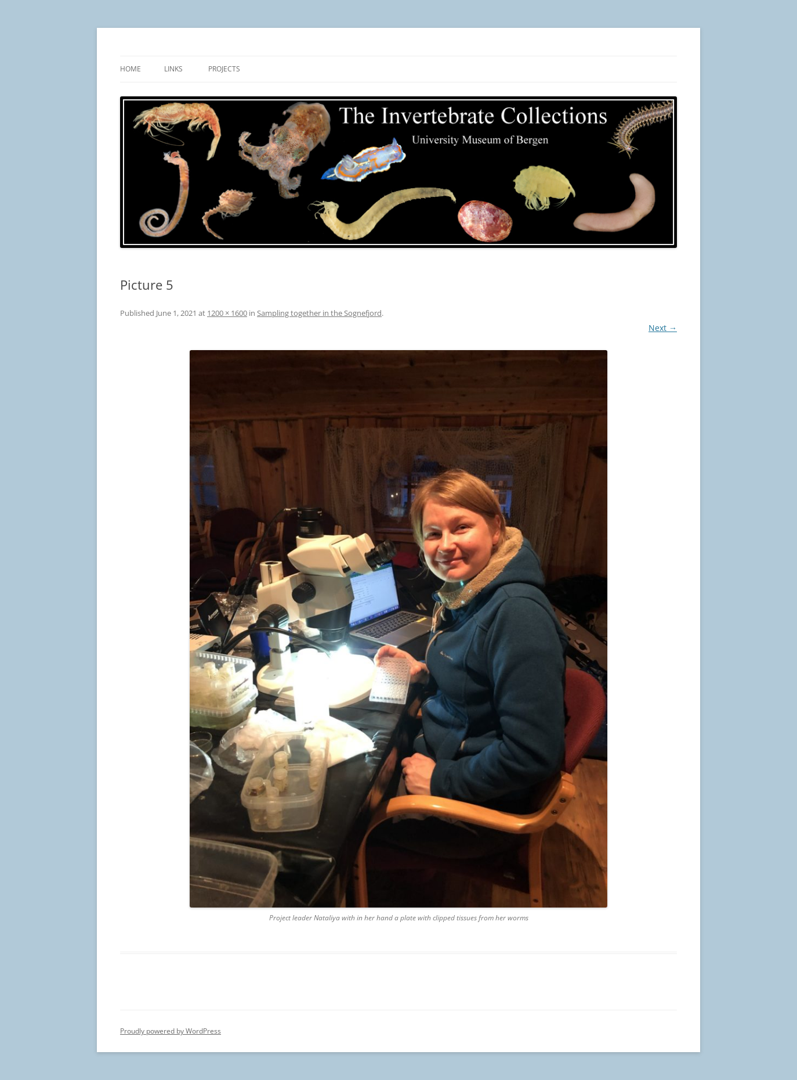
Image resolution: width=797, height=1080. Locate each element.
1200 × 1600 (227, 313)
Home (130, 69)
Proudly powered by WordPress (170, 1031)
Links (173, 69)
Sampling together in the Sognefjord (319, 313)
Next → (663, 327)
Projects (224, 69)
